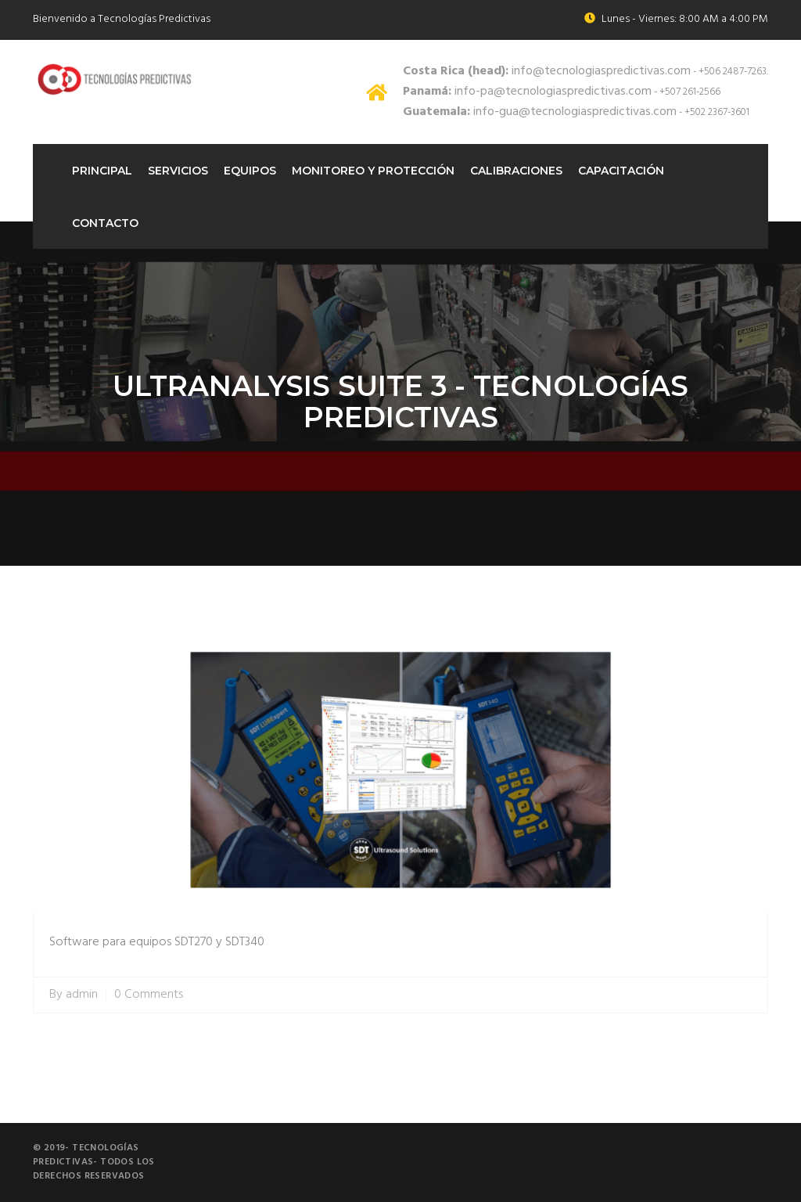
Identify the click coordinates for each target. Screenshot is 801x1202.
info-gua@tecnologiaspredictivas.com (540, 112)
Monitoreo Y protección (373, 171)
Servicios (178, 171)
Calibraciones (516, 171)
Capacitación (621, 171)
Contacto (105, 223)
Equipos (250, 171)
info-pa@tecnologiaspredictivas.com (527, 91)
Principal (102, 171)
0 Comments (148, 995)
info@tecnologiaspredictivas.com (547, 71)
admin (82, 995)
